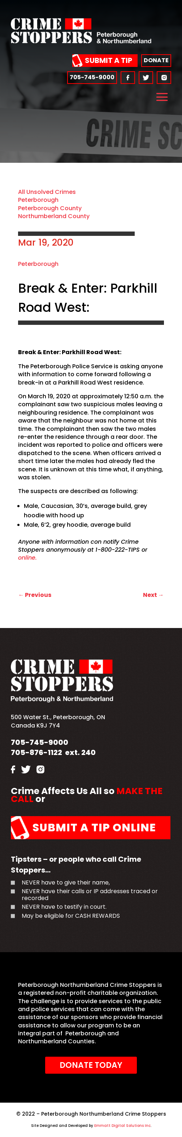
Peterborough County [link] (50, 208)
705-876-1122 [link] (36, 752)
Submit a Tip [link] (108, 60)
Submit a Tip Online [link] (94, 827)
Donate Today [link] (91, 1065)
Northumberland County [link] (54, 216)
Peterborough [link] (38, 200)
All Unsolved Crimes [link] (47, 192)
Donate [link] (156, 60)
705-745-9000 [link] (92, 77)
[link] (81, 41)
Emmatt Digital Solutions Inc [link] (122, 1125)
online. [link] (27, 557)
